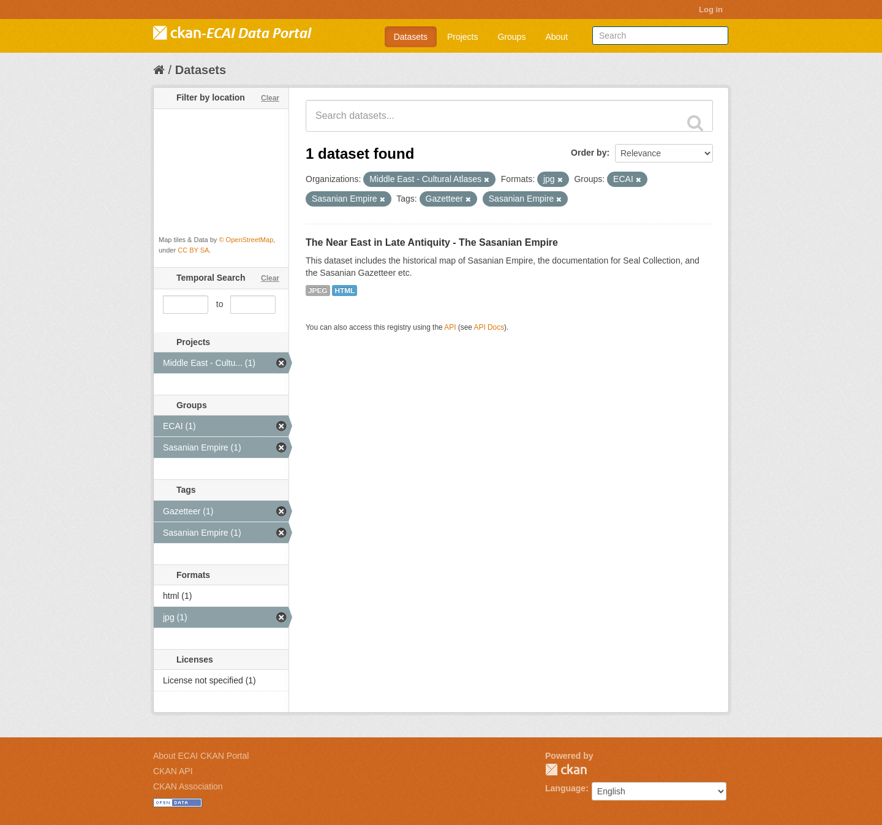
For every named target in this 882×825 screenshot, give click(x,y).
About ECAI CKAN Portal (201, 756)
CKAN (566, 769)
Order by (588, 153)
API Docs (489, 327)
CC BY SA (193, 250)
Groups (511, 37)
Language (565, 788)
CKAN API (173, 771)
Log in (711, 9)
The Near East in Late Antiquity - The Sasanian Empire (432, 242)
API (450, 327)
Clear (270, 98)
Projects (462, 37)
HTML (344, 290)
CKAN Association (188, 786)
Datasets (411, 37)
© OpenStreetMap (246, 239)
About (556, 37)
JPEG (318, 290)
